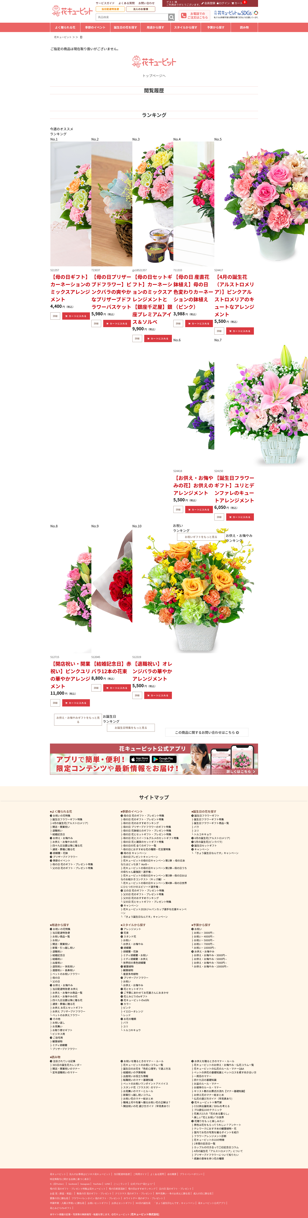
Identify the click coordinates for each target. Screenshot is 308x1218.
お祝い (56, 940)
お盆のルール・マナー (206, 1083)
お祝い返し (58, 1022)
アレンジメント (131, 929)
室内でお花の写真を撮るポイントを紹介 (216, 1132)
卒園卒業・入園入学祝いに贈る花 (67, 1203)
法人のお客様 (140, 9)
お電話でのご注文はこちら (198, 15)
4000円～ (204, 936)
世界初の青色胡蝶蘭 (134, 962)
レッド (127, 1015)
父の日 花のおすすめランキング (141, 898)
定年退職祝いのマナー (64, 1072)
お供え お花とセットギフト (67, 1007)
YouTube (97, 1184)
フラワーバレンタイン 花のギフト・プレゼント (96, 1198)
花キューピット (58, 1174)
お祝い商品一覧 (61, 936)
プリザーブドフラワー (64, 856)
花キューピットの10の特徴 (209, 1139)
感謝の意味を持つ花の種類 (209, 1158)
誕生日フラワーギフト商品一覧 (211, 823)
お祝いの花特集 (61, 815)
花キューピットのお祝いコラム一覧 (143, 1065)
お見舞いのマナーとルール (138, 1091)
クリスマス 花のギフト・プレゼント (133, 1193)
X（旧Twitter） (57, 1184)
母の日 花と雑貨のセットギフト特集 (143, 841)
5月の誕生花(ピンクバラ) (206, 841)
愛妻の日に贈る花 (59, 1198)
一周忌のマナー (202, 1076)
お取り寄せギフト (62, 1030)
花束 (125, 932)
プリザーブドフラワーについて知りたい (216, 1154)
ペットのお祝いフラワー (66, 974)
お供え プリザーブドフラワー (68, 1011)
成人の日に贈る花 (202, 1193)
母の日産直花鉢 (117, 1188)
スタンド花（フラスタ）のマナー (142, 1087)
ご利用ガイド (140, 1174)
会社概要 (171, 1174)
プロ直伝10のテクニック (208, 1109)
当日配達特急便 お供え (65, 989)
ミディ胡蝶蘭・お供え (135, 959)
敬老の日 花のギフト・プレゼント (94, 1193)
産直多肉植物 (130, 974)
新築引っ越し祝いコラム (137, 1094)
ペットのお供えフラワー (66, 1015)
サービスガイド (105, 3)
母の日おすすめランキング (142, 1188)
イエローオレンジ (133, 1011)
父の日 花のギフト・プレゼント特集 (72, 868)
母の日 (56, 977)
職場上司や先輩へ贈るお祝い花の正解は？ (147, 1102)
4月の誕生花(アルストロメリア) (70, 823)
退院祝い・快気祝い (63, 966)
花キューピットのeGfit (135, 1000)
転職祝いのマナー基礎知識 (138, 1079)
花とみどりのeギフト (134, 996)
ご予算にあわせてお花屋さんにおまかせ (145, 992)
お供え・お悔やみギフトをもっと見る (78, 720)
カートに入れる (76, 316)
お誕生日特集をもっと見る (131, 728)
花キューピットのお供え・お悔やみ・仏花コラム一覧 (224, 1065)
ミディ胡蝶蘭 (59, 1045)
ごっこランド (120, 1184)
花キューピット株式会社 (145, 1214)
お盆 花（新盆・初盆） (61, 1193)
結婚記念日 (58, 834)
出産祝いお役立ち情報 (135, 1076)
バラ (196, 826)
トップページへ (154, 73)
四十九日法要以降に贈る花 (67, 845)
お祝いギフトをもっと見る (201, 537)
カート (237, 3)
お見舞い (57, 1026)
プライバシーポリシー (191, 1174)
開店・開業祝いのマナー (66, 1068)
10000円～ (205, 947)
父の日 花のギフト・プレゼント (175, 1188)
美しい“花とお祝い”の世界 (209, 1117)
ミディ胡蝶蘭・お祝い (135, 955)
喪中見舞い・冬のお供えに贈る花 (173, 1193)
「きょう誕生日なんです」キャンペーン (145, 916)
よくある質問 (126, 3)
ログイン (223, 3)
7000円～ (204, 944)
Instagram (85, 1184)
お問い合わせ (146, 3)
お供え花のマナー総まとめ (209, 1094)
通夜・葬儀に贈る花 (63, 849)
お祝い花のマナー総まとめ (138, 1098)
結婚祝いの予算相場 (134, 1072)
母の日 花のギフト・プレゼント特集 (72, 864)
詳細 (55, 316)
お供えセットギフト (122, 1203)
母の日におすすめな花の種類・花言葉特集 (147, 849)
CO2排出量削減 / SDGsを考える (212, 1106)
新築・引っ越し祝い (63, 947)
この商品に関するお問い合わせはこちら (207, 732)
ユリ (196, 830)
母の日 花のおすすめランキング (141, 823)
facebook (72, 1184)
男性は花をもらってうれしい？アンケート (217, 1124)
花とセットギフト (132, 989)
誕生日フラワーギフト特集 (67, 819)
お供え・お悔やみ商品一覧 (67, 992)
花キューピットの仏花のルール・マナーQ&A (219, 1068)
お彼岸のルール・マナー (207, 1087)
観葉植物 (57, 1041)
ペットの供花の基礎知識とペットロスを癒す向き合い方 (225, 1072)
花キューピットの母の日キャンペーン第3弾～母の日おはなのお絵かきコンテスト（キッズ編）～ (154, 877)
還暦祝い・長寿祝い (63, 970)
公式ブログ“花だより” (141, 1184)
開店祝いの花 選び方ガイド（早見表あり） (147, 1106)
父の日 (56, 981)
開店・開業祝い (61, 826)
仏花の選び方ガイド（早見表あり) (213, 1098)
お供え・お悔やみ (63, 838)
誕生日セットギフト (204, 845)
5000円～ (204, 940)
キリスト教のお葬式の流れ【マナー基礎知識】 (220, 1091)
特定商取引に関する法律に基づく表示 (69, 1179)
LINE (107, 1184)
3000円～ (204, 932)
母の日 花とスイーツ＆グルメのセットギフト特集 (151, 838)
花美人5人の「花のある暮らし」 (212, 1113)
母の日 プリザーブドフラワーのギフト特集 (147, 826)
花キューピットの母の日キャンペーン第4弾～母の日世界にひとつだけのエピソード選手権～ (154, 884)
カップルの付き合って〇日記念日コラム (216, 1147)
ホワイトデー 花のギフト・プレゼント (143, 1198)
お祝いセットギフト (98, 1203)
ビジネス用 (58, 1033)
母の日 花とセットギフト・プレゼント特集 (147, 834)
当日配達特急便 (110, 9)
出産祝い (57, 962)
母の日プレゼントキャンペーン (140, 856)
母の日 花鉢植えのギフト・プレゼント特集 (147, 830)
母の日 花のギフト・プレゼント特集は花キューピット (78, 1188)
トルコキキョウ (202, 834)
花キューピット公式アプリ (212, 1203)
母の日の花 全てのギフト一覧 (139, 845)
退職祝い (57, 830)
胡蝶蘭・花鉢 (59, 853)
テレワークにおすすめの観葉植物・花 (215, 1128)
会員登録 (208, 3)
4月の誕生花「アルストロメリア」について (218, 1151)
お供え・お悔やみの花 (64, 841)
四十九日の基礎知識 (205, 1079)
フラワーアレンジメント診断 (210, 1136)
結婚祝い (57, 959)
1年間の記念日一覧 (204, 1143)
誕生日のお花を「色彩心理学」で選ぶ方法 (147, 1068)
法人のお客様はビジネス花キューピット (90, 1174)
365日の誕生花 (142, 1203)
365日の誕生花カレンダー (67, 1065)
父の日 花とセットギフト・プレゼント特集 (147, 901)
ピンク (127, 1007)
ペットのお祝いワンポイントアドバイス (145, 1083)
